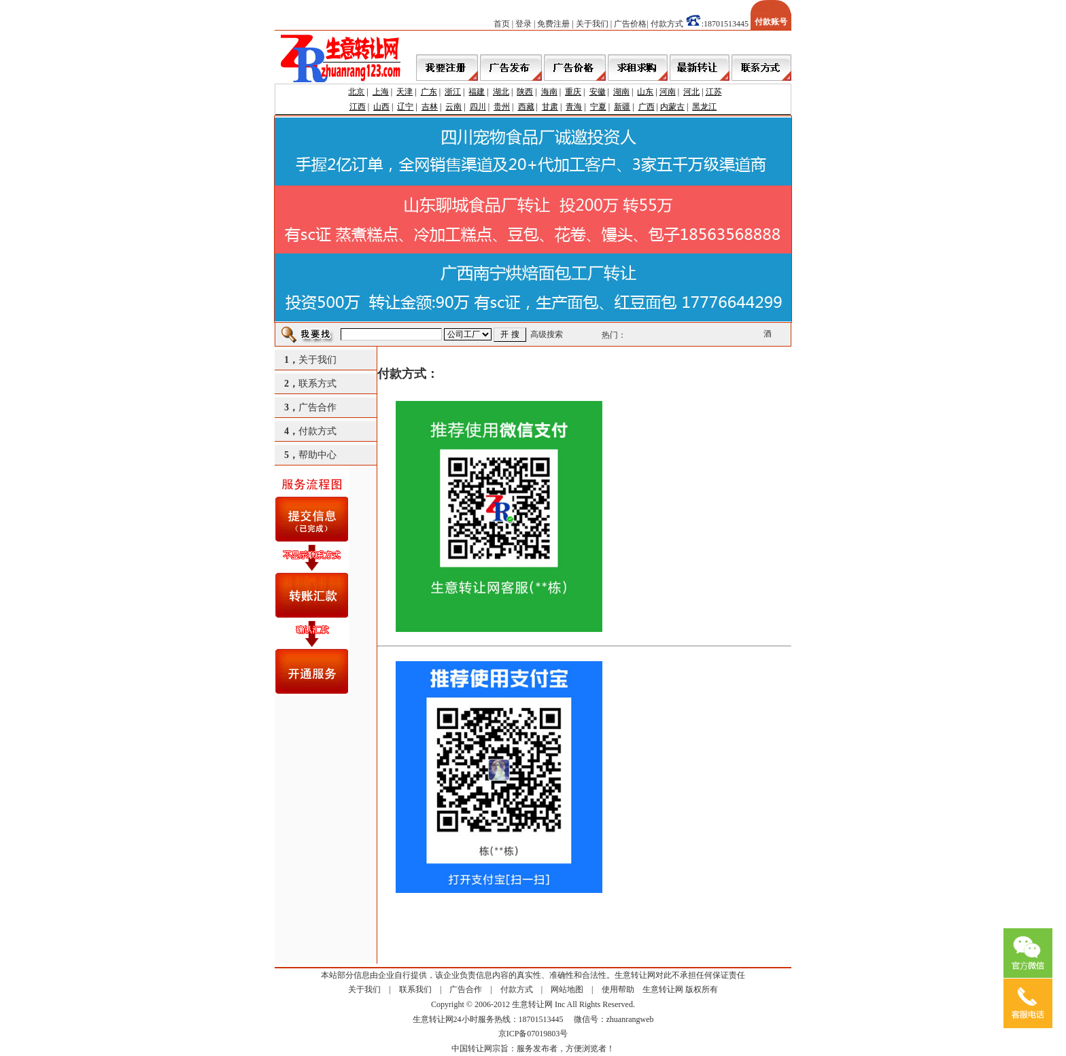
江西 (357, 106)
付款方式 (667, 24)
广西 (646, 106)
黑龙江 (704, 106)
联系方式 (317, 384)
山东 (645, 91)
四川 (478, 106)
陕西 (525, 91)
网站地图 (567, 989)
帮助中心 (317, 455)
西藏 (526, 106)
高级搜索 (546, 334)
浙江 (453, 91)
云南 (453, 106)
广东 (429, 91)
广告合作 (317, 407)
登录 (523, 24)
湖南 (621, 91)
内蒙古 (672, 106)
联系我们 (415, 989)
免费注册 (553, 24)
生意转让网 (662, 989)
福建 (476, 91)
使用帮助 (618, 989)
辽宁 (405, 106)
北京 (356, 91)
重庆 (573, 91)
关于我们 (592, 24)
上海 (381, 91)
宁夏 (598, 106)
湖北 (501, 91)
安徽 (597, 91)
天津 (404, 91)
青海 (574, 106)
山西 (381, 106)
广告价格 (630, 24)
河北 (691, 91)
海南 (549, 91)
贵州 (502, 106)
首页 (502, 24)
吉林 (430, 106)
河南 (667, 91)
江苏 (714, 91)
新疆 (622, 106)
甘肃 (550, 106)
